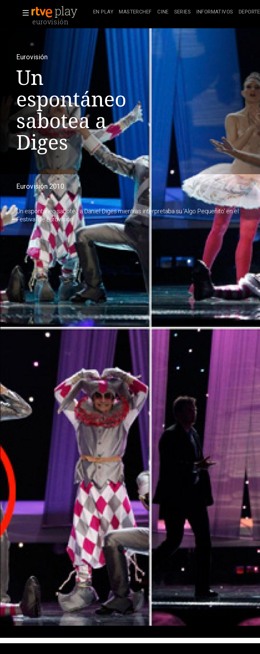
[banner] (60, 12)
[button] (23, 12)
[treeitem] (103, 12)
